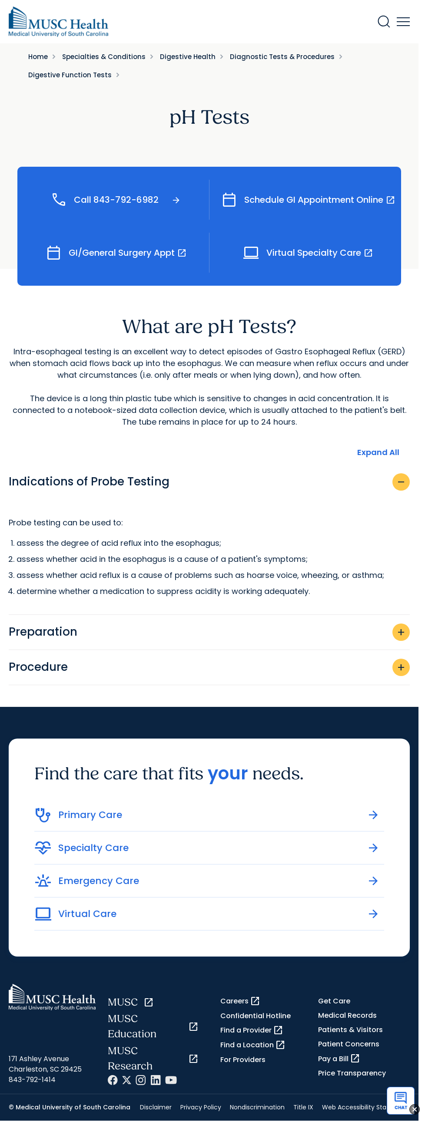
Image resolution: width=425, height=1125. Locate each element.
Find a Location (253, 1046)
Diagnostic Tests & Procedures (282, 56)
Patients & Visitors (350, 1031)
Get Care (334, 1002)
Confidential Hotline (255, 1017)
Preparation (209, 633)
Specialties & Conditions (104, 56)
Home (38, 56)
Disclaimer (156, 1108)
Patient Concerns (348, 1046)
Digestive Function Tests (70, 74)
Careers (240, 1002)
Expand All (378, 454)
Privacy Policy (200, 1108)
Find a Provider (251, 1032)
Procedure (209, 668)
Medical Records (347, 1017)
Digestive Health (188, 56)
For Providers (243, 1061)
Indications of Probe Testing (209, 483)
